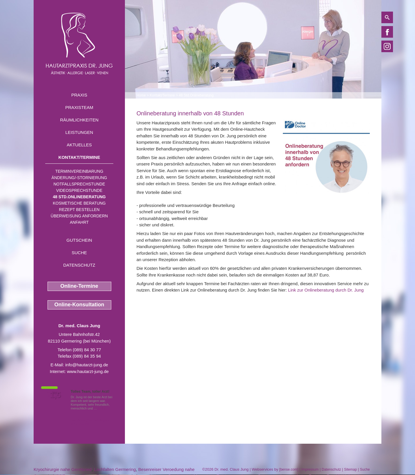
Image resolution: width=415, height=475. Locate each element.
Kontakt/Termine (79, 157)
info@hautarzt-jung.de (86, 364)
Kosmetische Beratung (79, 203)
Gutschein (79, 240)
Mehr (101, 408)
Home (141, 95)
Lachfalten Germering (115, 469)
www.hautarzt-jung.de (88, 371)
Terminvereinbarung (79, 171)
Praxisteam (79, 107)
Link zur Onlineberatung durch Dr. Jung (326, 289)
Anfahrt (79, 222)
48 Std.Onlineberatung (79, 196)
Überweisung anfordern (79, 216)
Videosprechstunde (79, 190)
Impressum (309, 469)
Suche (79, 252)
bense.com (288, 469)
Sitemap (350, 469)
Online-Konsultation (79, 304)
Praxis (79, 94)
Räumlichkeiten (79, 119)
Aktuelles (79, 144)
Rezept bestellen (79, 209)
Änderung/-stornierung (79, 177)
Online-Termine (79, 286)
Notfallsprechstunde (79, 184)
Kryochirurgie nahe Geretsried (63, 469)
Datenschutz (79, 265)
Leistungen (79, 132)
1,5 (55, 395)
